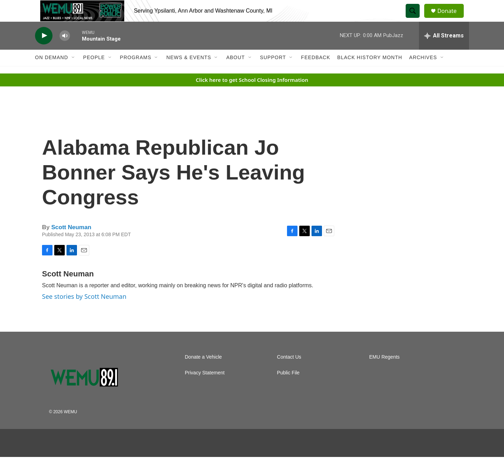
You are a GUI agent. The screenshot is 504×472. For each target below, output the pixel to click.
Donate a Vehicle (203, 372)
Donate (451, 18)
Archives (423, 73)
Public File (288, 387)
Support (273, 73)
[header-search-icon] (416, 19)
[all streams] (444, 51)
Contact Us (289, 372)
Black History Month (369, 73)
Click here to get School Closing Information (252, 94)
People (94, 73)
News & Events (188, 73)
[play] (43, 51)
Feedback (315, 73)
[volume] (65, 51)
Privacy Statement (205, 387)
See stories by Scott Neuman (84, 311)
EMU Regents (384, 372)
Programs (136, 73)
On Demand (51, 73)
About (235, 73)
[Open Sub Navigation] (73, 73)
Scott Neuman (71, 242)
